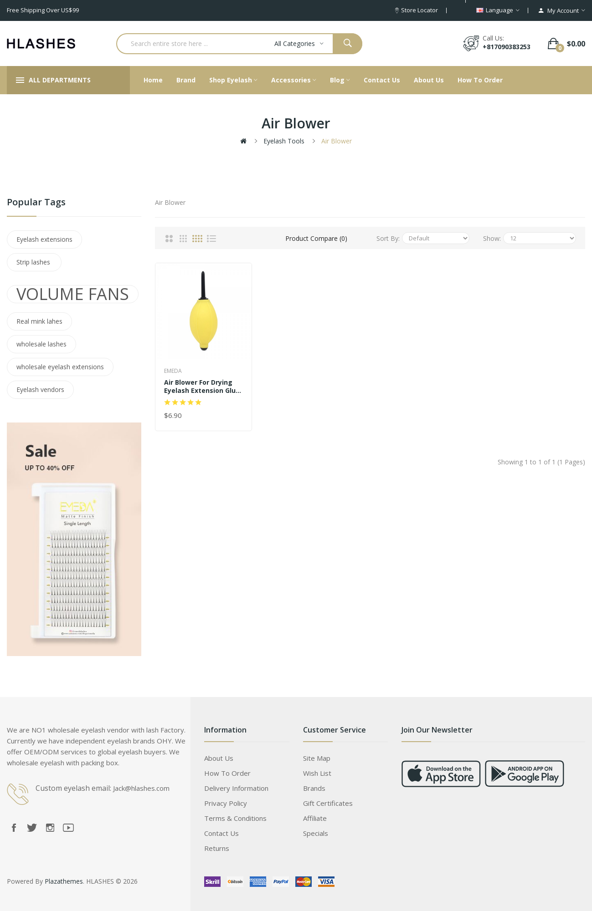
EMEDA (173, 371)
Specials (315, 833)
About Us (218, 758)
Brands (314, 788)
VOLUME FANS (72, 294)
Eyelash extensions (44, 239)
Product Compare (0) (316, 238)
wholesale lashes (41, 344)
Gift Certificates (328, 803)
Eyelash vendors (40, 389)
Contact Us (221, 833)
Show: (492, 238)
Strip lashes (34, 262)
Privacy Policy (225, 803)
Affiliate (315, 818)
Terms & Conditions (235, 818)
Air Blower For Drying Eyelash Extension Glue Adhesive (202, 386)
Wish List (317, 773)
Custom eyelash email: (73, 788)
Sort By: (388, 238)
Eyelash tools (283, 141)
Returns (216, 848)
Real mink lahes (39, 321)
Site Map (316, 758)
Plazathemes (64, 881)
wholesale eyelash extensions (60, 366)
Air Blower (336, 141)
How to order (227, 773)
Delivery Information (236, 788)
